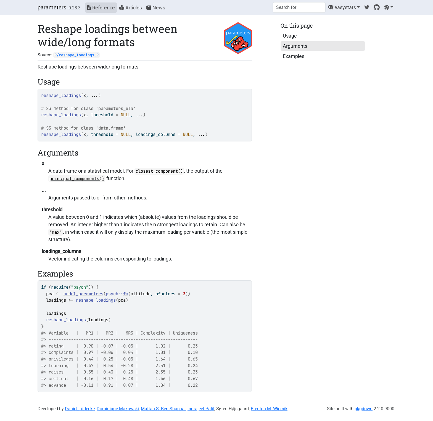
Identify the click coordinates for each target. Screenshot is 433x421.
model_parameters (83, 294)
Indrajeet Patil (201, 408)
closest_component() (159, 171)
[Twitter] (366, 7)
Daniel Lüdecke (80, 408)
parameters (52, 7)
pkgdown (364, 408)
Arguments (295, 46)
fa (125, 294)
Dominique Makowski (118, 408)
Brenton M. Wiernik (269, 408)
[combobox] (299, 7)
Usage (290, 36)
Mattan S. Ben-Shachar (163, 408)
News (155, 7)
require (59, 287)
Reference (101, 7)
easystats (342, 7)
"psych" (79, 287)
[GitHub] (376, 7)
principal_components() (76, 178)
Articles (130, 7)
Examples (293, 56)
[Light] (388, 7)
